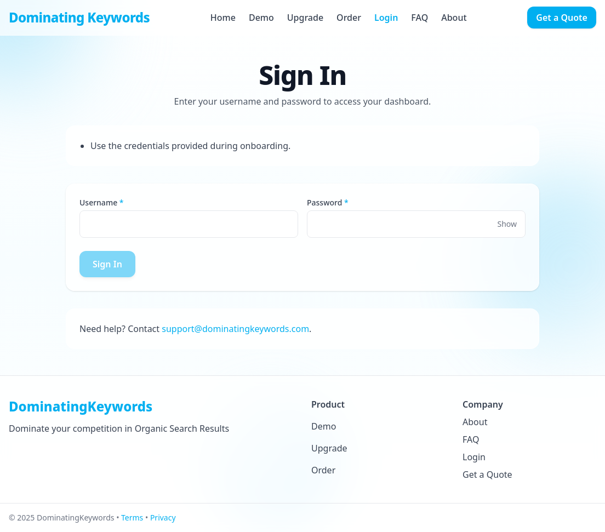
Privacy (163, 517)
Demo (261, 18)
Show (507, 224)
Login (386, 18)
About (453, 18)
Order (348, 18)
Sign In (107, 264)
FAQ (419, 18)
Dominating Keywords (79, 17)
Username (98, 202)
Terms (132, 517)
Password (324, 202)
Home (223, 18)
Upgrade (305, 18)
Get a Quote (561, 18)
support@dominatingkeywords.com (235, 329)
